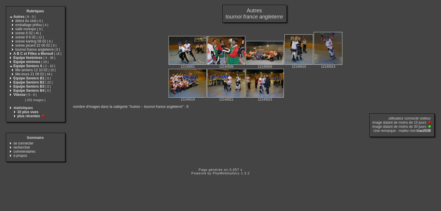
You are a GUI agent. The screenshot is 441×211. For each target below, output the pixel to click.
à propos (20, 156)
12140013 (328, 66)
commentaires (24, 151)
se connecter (23, 143)
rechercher (21, 147)
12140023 (265, 99)
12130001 (188, 66)
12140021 (226, 99)
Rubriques (35, 11)
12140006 (226, 66)
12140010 (299, 66)
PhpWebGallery (226, 173)
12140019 (188, 99)
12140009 (265, 66)
